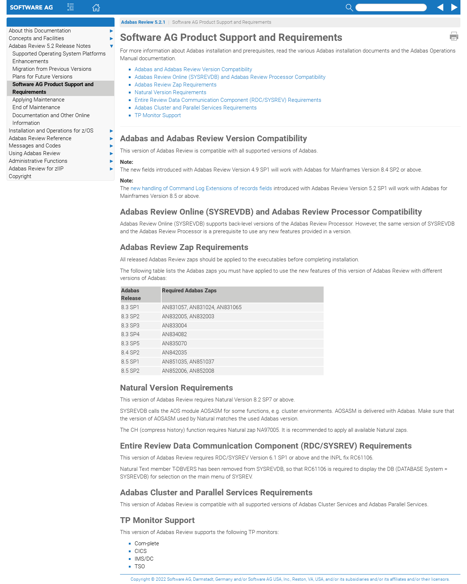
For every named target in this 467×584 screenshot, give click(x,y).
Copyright (20, 176)
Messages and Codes (61, 146)
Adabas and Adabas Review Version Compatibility (193, 69)
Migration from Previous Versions (52, 69)
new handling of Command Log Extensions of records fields (201, 188)
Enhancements (30, 61)
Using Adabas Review (61, 153)
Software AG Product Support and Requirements (52, 88)
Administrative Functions (61, 161)
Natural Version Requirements (171, 92)
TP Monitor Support (158, 115)
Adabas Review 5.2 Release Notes (61, 46)
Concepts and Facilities (61, 38)
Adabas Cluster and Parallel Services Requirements (196, 107)
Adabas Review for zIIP (61, 169)
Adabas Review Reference (61, 138)
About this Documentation (61, 31)
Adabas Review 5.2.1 (143, 22)
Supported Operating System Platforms (59, 53)
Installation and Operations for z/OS (61, 131)
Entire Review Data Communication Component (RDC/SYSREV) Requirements (228, 100)
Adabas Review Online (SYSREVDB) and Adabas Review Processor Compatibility (230, 77)
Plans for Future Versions (42, 76)
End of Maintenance (36, 107)
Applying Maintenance (38, 99)
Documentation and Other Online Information (51, 119)
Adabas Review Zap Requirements (176, 84)
